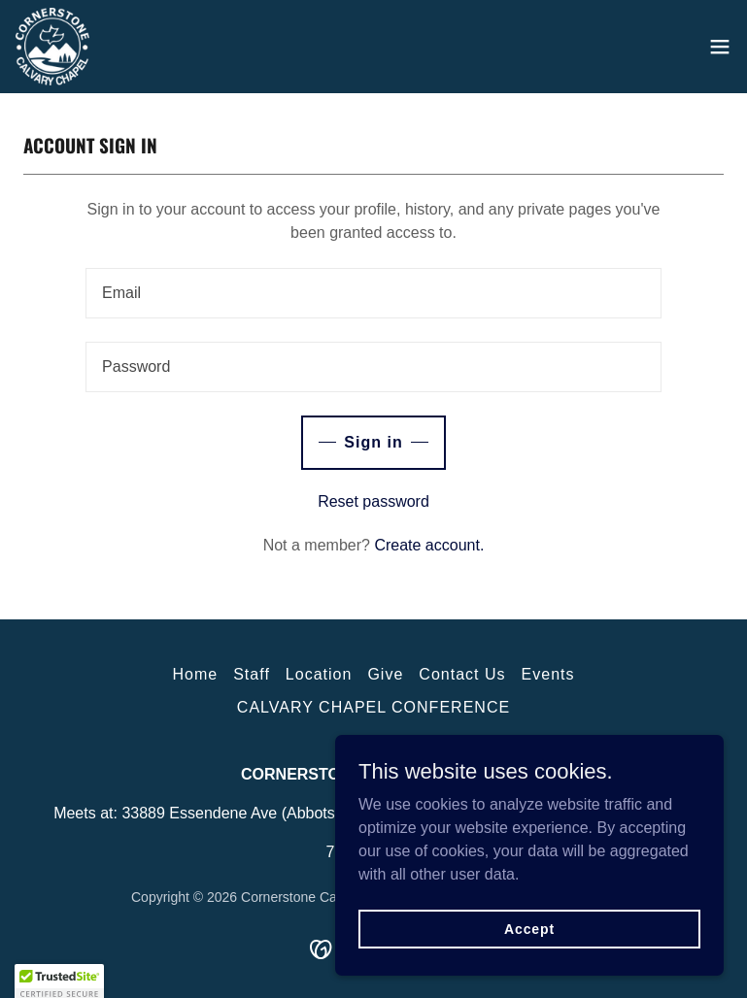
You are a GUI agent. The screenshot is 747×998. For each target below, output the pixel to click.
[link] (52, 46)
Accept (529, 928)
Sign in (373, 442)
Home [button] (195, 674)
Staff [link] (251, 674)
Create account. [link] (429, 545)
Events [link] (548, 674)
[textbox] (373, 293)
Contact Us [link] (462, 674)
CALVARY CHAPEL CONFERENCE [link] (373, 707)
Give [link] (385, 674)
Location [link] (319, 674)
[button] (719, 46)
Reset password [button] (373, 501)
